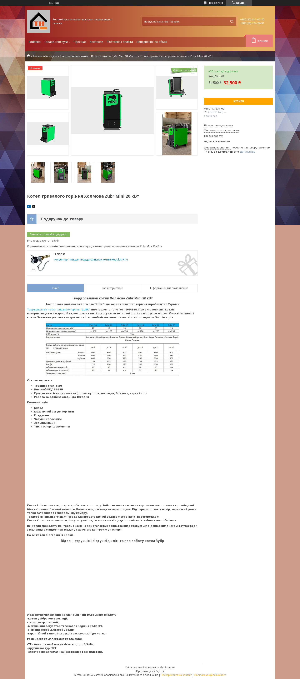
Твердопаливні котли (74, 56)
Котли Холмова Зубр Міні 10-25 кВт (114, 56)
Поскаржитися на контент (176, 675)
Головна (35, 42)
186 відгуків (216, 3)
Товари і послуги (56, 42)
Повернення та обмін (151, 42)
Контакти (96, 42)
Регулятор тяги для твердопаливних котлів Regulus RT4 (91, 259)
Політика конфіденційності (210, 675)
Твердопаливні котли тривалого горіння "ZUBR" (58, 309)
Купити (238, 101)
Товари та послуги (45, 56)
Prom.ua (170, 667)
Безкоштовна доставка (218, 125)
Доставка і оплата (119, 42)
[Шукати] (232, 21)
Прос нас (80, 42)
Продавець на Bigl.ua (150, 671)
